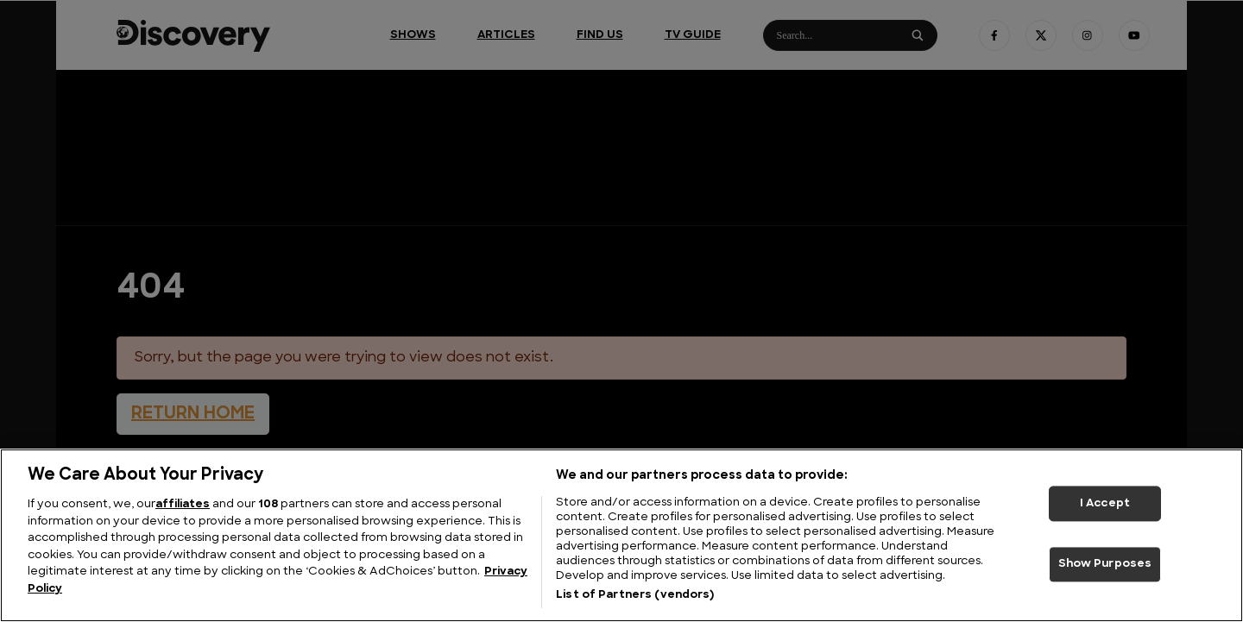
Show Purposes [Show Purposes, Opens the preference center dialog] (1105, 564)
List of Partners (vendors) (635, 594)
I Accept (1105, 503)
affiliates (182, 504)
